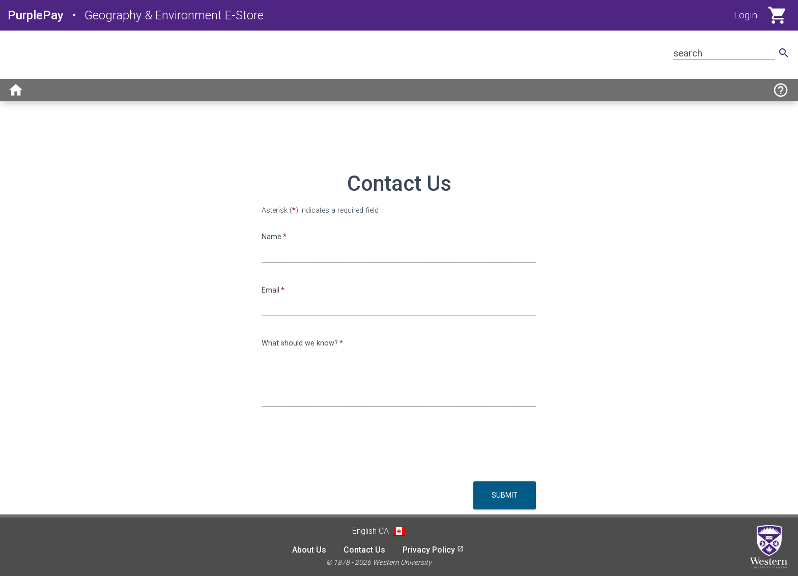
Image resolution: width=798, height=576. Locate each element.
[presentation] (339, 448)
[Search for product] (724, 53)
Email (270, 290)
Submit (505, 495)
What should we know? (300, 343)
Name (271, 237)
